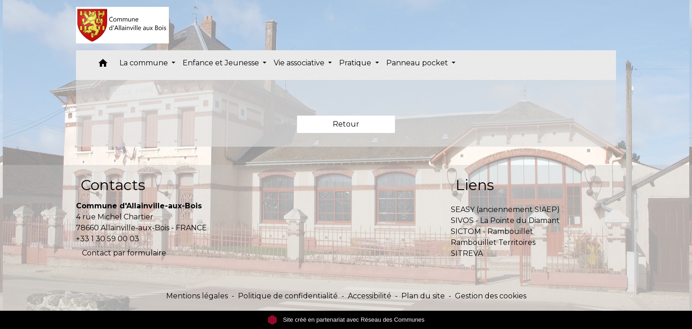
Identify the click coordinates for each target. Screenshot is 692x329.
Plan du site (423, 296)
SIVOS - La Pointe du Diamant (505, 220)
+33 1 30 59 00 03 (107, 238)
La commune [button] (144, 62)
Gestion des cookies (490, 296)
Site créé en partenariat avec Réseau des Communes (346, 319)
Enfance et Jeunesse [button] (222, 62)
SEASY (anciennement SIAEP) (505, 209)
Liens (474, 185)
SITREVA (467, 253)
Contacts (113, 185)
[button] (103, 65)
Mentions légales (197, 296)
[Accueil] (122, 25)
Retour (346, 124)
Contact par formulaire (124, 253)
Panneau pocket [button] (418, 62)
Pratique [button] (356, 62)
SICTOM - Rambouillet (492, 231)
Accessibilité (369, 296)
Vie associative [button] (300, 62)
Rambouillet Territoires (493, 242)
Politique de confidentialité (288, 296)
